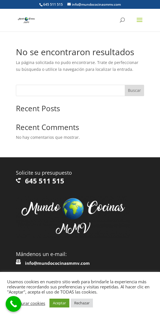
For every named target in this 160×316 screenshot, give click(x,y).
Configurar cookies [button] (27, 303)
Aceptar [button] (59, 302)
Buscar (134, 90)
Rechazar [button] (82, 302)
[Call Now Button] (13, 304)
